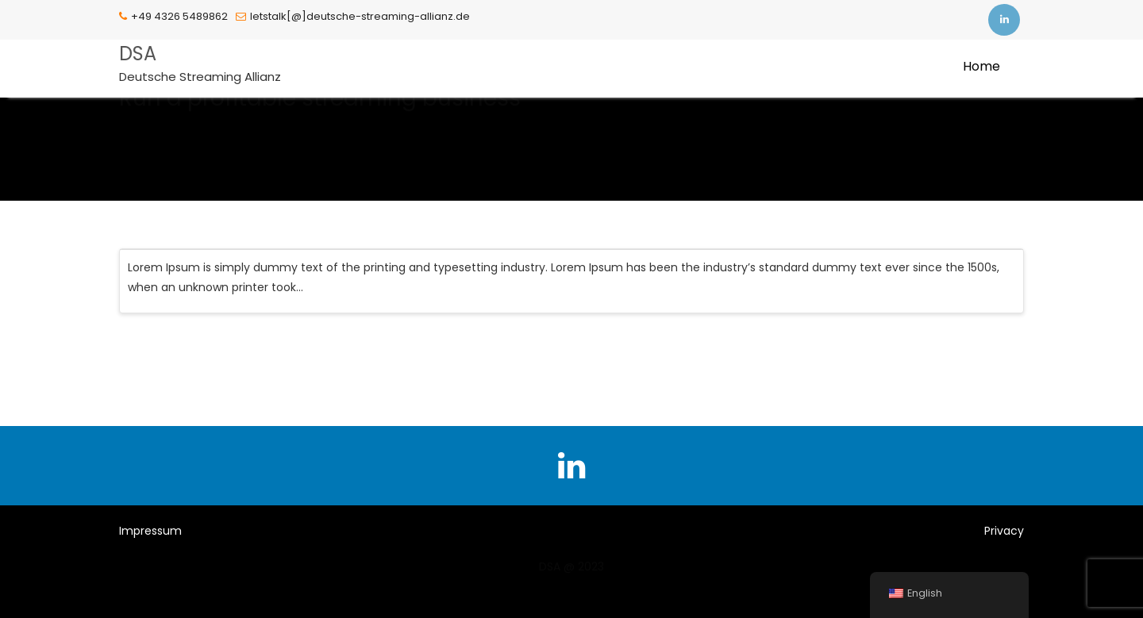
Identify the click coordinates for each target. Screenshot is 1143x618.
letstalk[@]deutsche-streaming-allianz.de (353, 16)
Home (981, 66)
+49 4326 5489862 (173, 16)
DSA (137, 53)
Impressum (150, 531)
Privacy (1004, 531)
